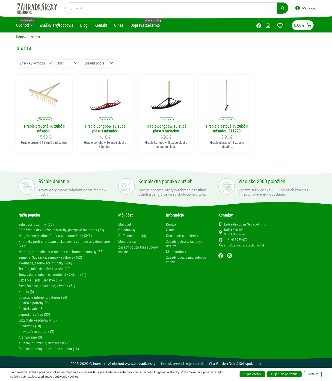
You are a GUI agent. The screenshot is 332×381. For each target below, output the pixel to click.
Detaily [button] (313, 374)
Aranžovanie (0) (30, 334)
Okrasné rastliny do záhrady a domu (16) (48, 345)
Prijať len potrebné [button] (284, 374)
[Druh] (65, 63)
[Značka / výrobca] (34, 63)
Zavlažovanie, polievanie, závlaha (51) (46, 284)
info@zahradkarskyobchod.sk (244, 245)
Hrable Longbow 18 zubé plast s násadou (166, 128)
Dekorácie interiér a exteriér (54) (42, 295)
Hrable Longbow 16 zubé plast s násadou (105, 128)
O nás (170, 230)
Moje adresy (127, 241)
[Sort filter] (97, 63)
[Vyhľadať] (282, 8)
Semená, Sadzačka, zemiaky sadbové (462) (50, 256)
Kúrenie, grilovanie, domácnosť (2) (43, 340)
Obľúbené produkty (132, 235)
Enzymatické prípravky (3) (37, 318)
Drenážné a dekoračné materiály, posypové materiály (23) (61, 230)
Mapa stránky (176, 251)
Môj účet (124, 224)
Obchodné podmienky (182, 235)
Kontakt (172, 224)
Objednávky (127, 230)
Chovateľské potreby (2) (36, 329)
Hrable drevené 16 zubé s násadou (44, 128)
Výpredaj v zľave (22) (34, 312)
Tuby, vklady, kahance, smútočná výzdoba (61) (52, 273)
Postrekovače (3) (31, 307)
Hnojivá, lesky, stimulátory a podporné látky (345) (55, 235)
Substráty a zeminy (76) (36, 224)
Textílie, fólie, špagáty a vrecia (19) (44, 268)
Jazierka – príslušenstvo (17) (40, 279)
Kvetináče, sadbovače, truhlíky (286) (45, 262)
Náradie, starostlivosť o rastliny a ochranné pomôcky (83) (61, 251)
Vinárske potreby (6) (33, 301)
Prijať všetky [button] (252, 374)
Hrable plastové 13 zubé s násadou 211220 (227, 128)
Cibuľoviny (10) (29, 323)
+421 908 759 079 (235, 240)
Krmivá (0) (26, 290)
